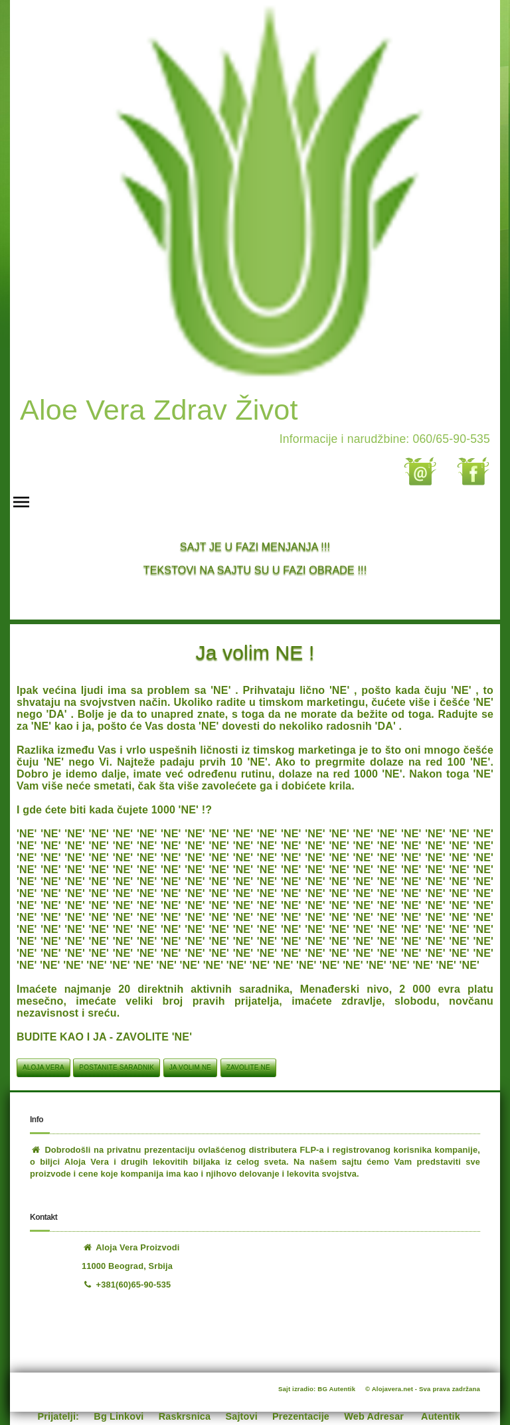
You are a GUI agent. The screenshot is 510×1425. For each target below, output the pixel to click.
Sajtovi (242, 1416)
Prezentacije (300, 1416)
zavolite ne (248, 1067)
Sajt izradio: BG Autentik (316, 1388)
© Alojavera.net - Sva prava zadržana (422, 1388)
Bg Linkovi (118, 1416)
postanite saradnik (116, 1067)
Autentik (440, 1416)
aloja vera (43, 1067)
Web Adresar (374, 1416)
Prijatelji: (59, 1416)
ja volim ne (190, 1067)
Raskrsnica (185, 1416)
